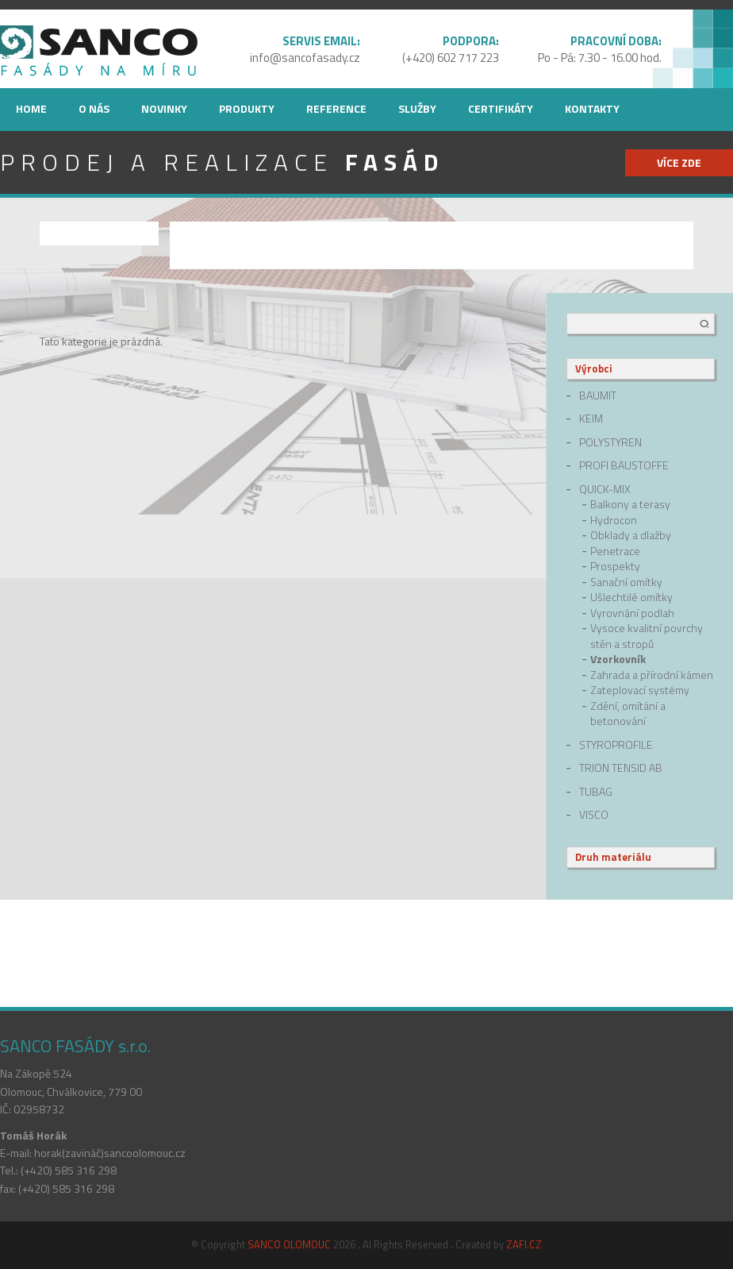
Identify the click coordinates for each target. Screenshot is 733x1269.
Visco (593, 815)
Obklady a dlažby (630, 535)
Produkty (246, 108)
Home (31, 108)
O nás (94, 108)
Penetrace (615, 551)
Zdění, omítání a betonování (628, 713)
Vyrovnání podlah (632, 613)
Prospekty (615, 566)
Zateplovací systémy (639, 690)
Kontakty (592, 108)
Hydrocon (613, 520)
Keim (591, 418)
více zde (679, 162)
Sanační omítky (626, 582)
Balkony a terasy (630, 504)
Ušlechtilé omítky (631, 597)
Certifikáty (500, 108)
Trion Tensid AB (620, 768)
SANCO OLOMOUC (289, 1244)
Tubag (595, 792)
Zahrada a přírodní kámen (651, 675)
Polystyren (610, 442)
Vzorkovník (618, 659)
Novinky (164, 108)
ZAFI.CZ (524, 1244)
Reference (336, 108)
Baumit (597, 395)
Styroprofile (616, 745)
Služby (417, 108)
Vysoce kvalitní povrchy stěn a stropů (646, 635)
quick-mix (605, 489)
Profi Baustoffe (624, 465)
